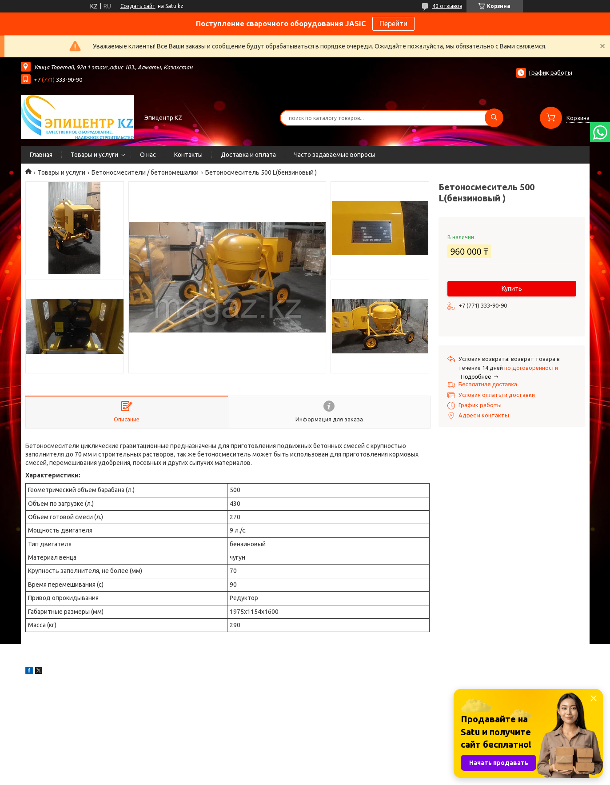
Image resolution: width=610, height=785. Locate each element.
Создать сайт (137, 6)
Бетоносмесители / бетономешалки (145, 172)
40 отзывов (447, 6)
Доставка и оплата (248, 155)
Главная (41, 155)
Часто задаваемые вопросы (334, 155)
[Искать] (494, 117)
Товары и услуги (94, 155)
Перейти (393, 24)
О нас (148, 155)
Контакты (188, 155)
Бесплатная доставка (488, 384)
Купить (512, 288)
